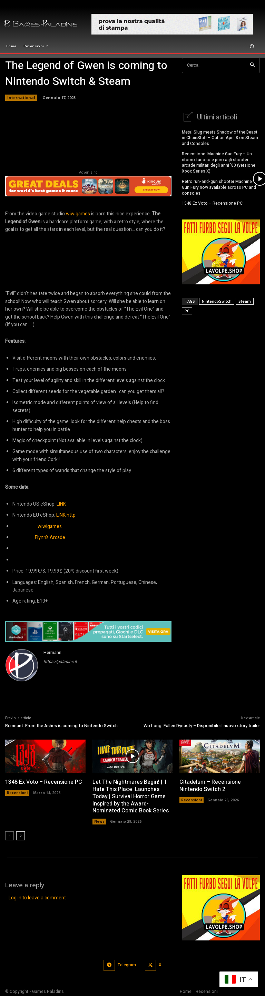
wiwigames (78, 213)
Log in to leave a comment (37, 897)
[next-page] (20, 835)
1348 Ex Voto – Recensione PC (212, 202)
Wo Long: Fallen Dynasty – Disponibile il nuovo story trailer (202, 725)
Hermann (52, 652)
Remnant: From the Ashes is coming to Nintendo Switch (61, 725)
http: (72, 515)
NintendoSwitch (217, 300)
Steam (244, 300)
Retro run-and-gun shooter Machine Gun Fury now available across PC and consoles (219, 186)
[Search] (252, 65)
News (99, 821)
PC (187, 309)
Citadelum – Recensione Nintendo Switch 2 (210, 785)
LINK (61, 504)
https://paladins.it (60, 661)
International (21, 98)
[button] (252, 46)
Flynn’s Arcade (50, 537)
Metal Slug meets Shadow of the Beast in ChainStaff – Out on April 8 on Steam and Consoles (220, 137)
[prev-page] (9, 835)
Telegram (127, 965)
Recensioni (17, 792)
